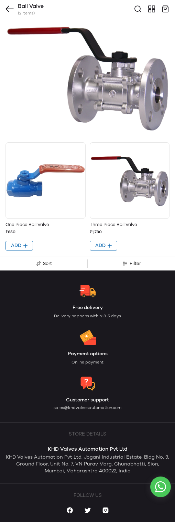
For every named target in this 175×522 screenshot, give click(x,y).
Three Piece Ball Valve (113, 224)
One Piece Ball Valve (27, 224)
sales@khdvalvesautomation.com (87, 407)
